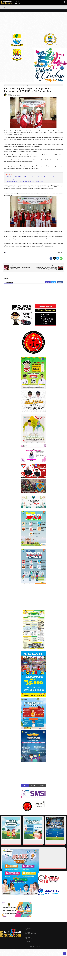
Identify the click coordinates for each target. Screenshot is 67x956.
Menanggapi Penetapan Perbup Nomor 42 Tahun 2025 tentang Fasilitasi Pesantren (25, 181)
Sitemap (28, 937)
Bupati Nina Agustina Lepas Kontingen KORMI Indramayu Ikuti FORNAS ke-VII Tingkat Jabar (28, 89)
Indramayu (7, 252)
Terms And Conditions (31, 929)
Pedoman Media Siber (31, 933)
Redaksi (28, 940)
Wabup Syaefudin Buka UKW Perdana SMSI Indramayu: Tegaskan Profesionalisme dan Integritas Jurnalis (30, 176)
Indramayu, (19, 95)
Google (47, 282)
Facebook (60, 282)
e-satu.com (26, 946)
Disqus (53, 282)
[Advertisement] (33, 22)
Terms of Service (30, 932)
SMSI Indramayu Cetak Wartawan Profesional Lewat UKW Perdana (22, 179)
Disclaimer (28, 928)
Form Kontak (29, 938)
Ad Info (28, 941)
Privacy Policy (29, 931)
